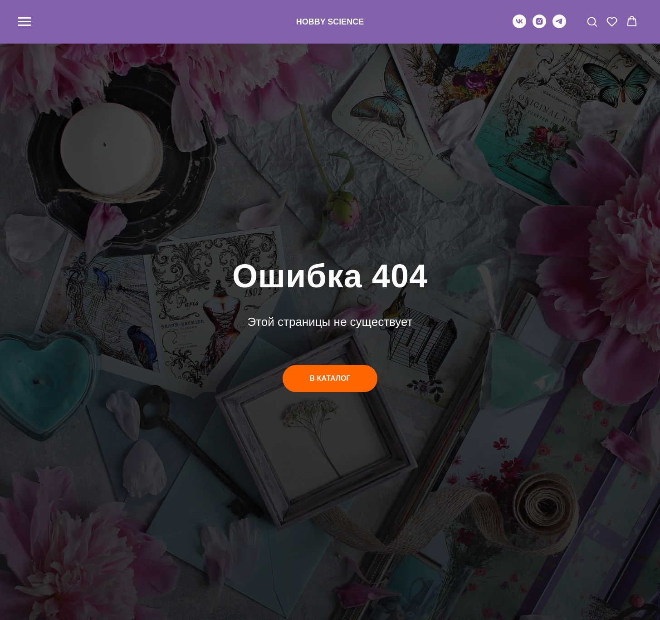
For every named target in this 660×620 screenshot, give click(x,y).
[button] (592, 21)
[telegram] (559, 26)
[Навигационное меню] (24, 21)
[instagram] (539, 26)
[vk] (519, 26)
